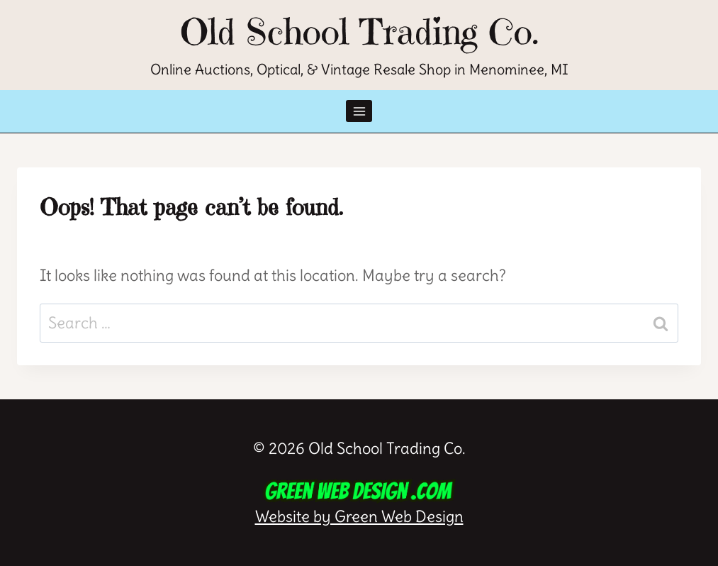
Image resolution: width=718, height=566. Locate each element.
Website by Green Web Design (359, 501)
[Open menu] (359, 111)
